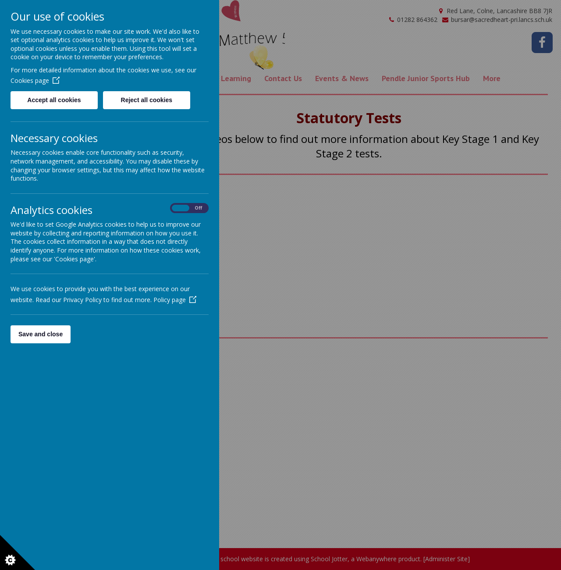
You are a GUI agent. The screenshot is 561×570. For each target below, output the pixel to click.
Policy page (174, 300)
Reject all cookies (147, 99)
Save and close (40, 334)
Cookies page (35, 80)
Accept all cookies (54, 99)
